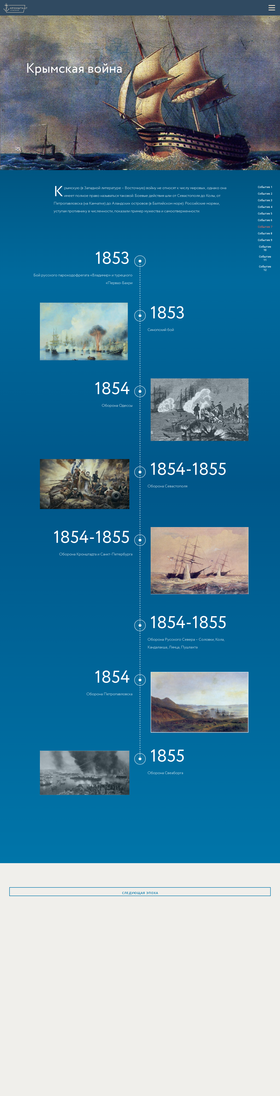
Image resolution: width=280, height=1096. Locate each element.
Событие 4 (265, 207)
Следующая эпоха (140, 893)
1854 (112, 389)
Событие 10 (265, 248)
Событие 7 (265, 226)
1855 (167, 756)
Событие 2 (265, 193)
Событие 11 (265, 258)
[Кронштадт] (15, 8)
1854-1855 (188, 469)
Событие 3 (265, 200)
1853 (112, 259)
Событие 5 (265, 213)
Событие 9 (265, 240)
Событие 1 (265, 187)
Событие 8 (265, 233)
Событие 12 (265, 268)
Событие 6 (265, 220)
